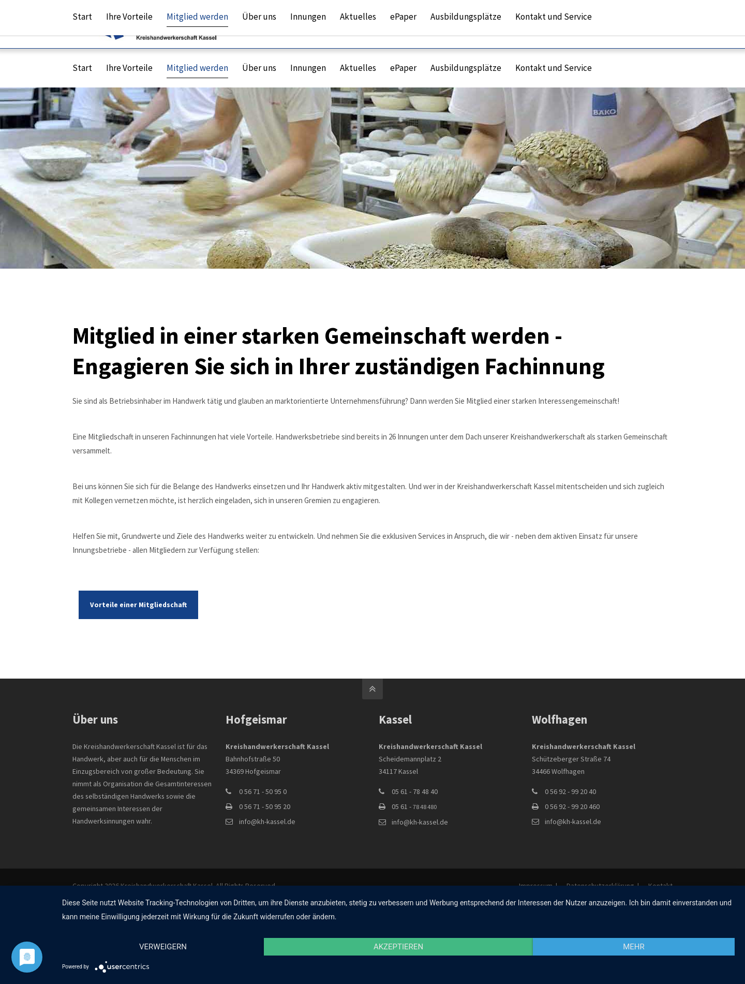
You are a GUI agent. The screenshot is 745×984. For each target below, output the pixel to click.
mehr (634, 946)
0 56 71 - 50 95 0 (263, 791)
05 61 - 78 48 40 (415, 791)
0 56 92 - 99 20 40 (570, 791)
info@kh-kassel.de (509, 23)
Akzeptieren (398, 946)
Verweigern (163, 946)
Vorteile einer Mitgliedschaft (138, 604)
